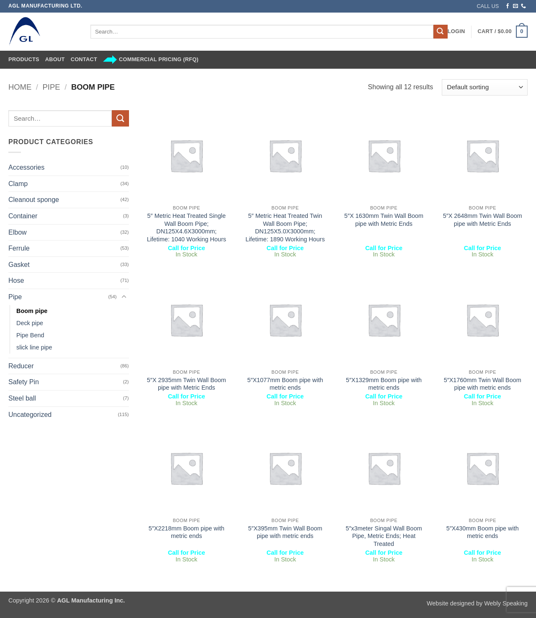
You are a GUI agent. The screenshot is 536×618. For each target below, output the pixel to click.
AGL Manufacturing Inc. (91, 600)
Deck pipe (29, 323)
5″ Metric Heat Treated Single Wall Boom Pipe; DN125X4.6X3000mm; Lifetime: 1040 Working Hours (186, 227)
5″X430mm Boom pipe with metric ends (482, 532)
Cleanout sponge (33, 199)
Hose (16, 280)
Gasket (19, 264)
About (55, 59)
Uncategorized (30, 414)
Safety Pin (23, 381)
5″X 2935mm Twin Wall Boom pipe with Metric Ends (186, 384)
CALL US (488, 6)
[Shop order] (485, 87)
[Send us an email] (515, 6)
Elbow (17, 232)
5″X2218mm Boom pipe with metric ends (186, 532)
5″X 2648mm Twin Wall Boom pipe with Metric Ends (482, 219)
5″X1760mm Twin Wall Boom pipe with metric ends (482, 384)
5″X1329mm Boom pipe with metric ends (384, 384)
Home (19, 87)
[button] (456, 31)
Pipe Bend (30, 335)
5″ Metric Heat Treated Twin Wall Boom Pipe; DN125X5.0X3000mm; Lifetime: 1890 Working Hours (285, 227)
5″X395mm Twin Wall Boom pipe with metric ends (285, 532)
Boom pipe (31, 311)
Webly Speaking (506, 603)
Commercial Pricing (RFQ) (150, 59)
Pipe (51, 87)
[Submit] (440, 32)
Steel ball (22, 398)
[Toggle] (124, 297)
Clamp (18, 183)
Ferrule (19, 248)
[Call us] (523, 6)
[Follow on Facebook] (507, 6)
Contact (84, 59)
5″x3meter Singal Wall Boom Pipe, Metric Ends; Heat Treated (384, 536)
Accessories (26, 167)
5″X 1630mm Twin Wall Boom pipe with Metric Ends (383, 219)
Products (23, 59)
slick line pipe (34, 347)
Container (22, 216)
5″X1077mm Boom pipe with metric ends (285, 384)
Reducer (21, 366)
